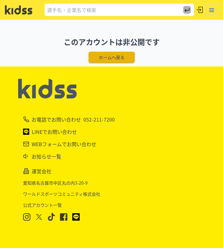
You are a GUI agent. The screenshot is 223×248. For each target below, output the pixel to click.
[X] (39, 217)
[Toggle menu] (211, 10)
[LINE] (76, 217)
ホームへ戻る (112, 57)
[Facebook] (63, 217)
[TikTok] (51, 217)
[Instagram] (26, 217)
